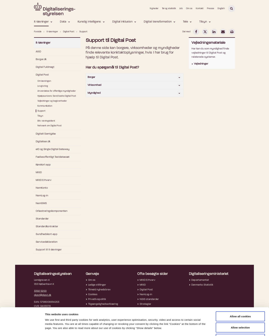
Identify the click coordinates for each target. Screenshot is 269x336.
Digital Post (42, 75)
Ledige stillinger (97, 285)
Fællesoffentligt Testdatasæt (53, 157)
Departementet (200, 280)
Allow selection (240, 315)
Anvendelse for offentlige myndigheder (56, 91)
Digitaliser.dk (43, 141)
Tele (185, 21)
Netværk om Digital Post (49, 126)
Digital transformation (158, 21)
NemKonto (42, 188)
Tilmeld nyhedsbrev (99, 289)
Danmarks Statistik (202, 285)
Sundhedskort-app (46, 234)
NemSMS (41, 203)
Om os (189, 8)
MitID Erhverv (43, 180)
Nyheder (154, 8)
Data (63, 21)
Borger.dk (41, 59)
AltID (38, 51)
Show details (182, 327)
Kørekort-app (43, 165)
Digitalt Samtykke (46, 134)
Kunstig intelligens (89, 21)
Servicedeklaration (47, 242)
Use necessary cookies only (240, 326)
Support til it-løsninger (49, 249)
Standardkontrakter (47, 226)
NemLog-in (42, 195)
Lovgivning (42, 86)
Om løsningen (44, 81)
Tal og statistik (169, 8)
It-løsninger (41, 21)
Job (181, 8)
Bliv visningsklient (46, 121)
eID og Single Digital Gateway (52, 149)
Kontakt (199, 8)
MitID (39, 172)
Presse (210, 8)
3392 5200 (40, 291)
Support (41, 111)
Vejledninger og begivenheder (52, 101)
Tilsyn (203, 21)
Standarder (42, 219)
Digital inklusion (122, 21)
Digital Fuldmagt (45, 67)
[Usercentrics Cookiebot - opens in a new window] (22, 329)
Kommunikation (44, 106)
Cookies (93, 294)
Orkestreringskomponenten (51, 211)
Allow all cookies (240, 304)
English (221, 8)
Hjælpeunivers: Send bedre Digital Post (56, 96)
